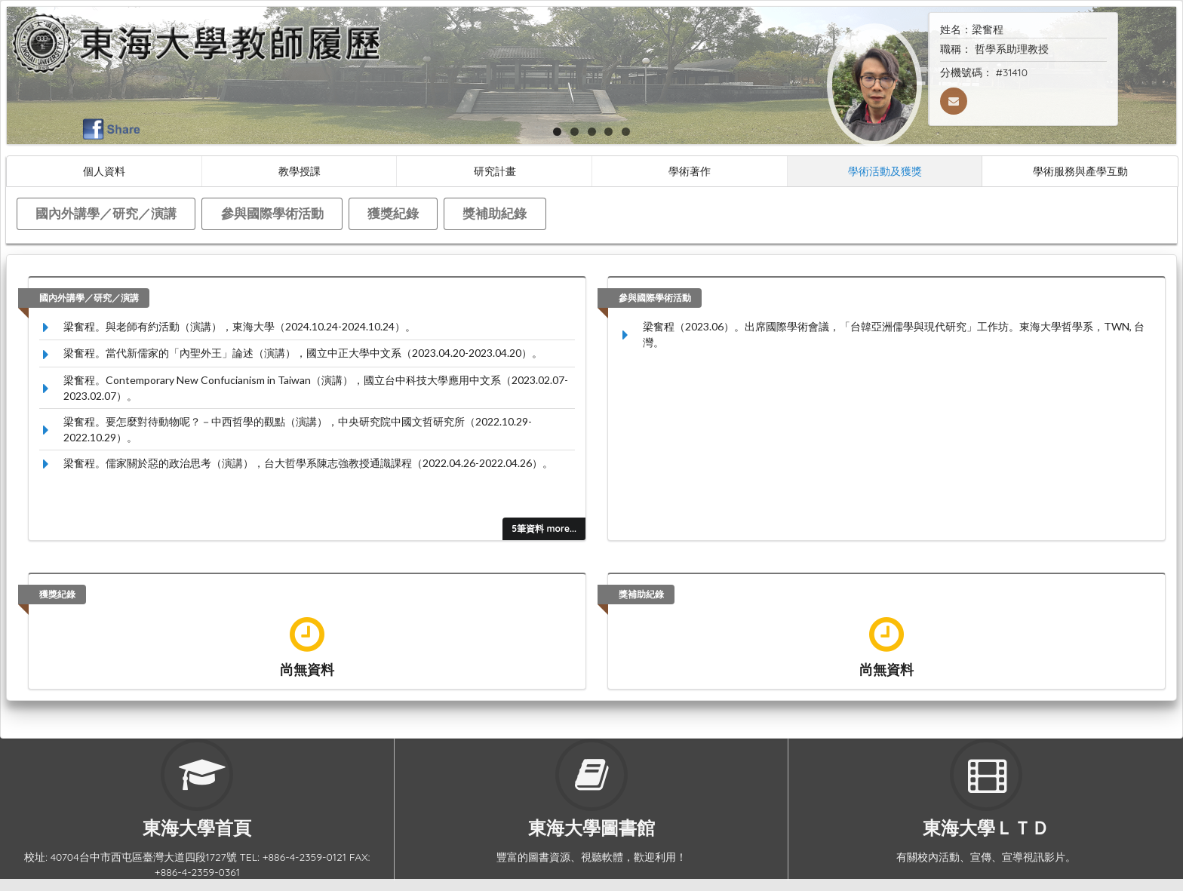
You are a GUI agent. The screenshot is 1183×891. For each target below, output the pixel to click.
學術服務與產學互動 (1080, 170)
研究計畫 (495, 170)
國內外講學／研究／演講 (106, 213)
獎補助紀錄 (494, 213)
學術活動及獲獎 (885, 170)
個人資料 (104, 170)
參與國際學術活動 (272, 213)
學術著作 (689, 170)
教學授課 (299, 170)
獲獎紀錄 (393, 213)
